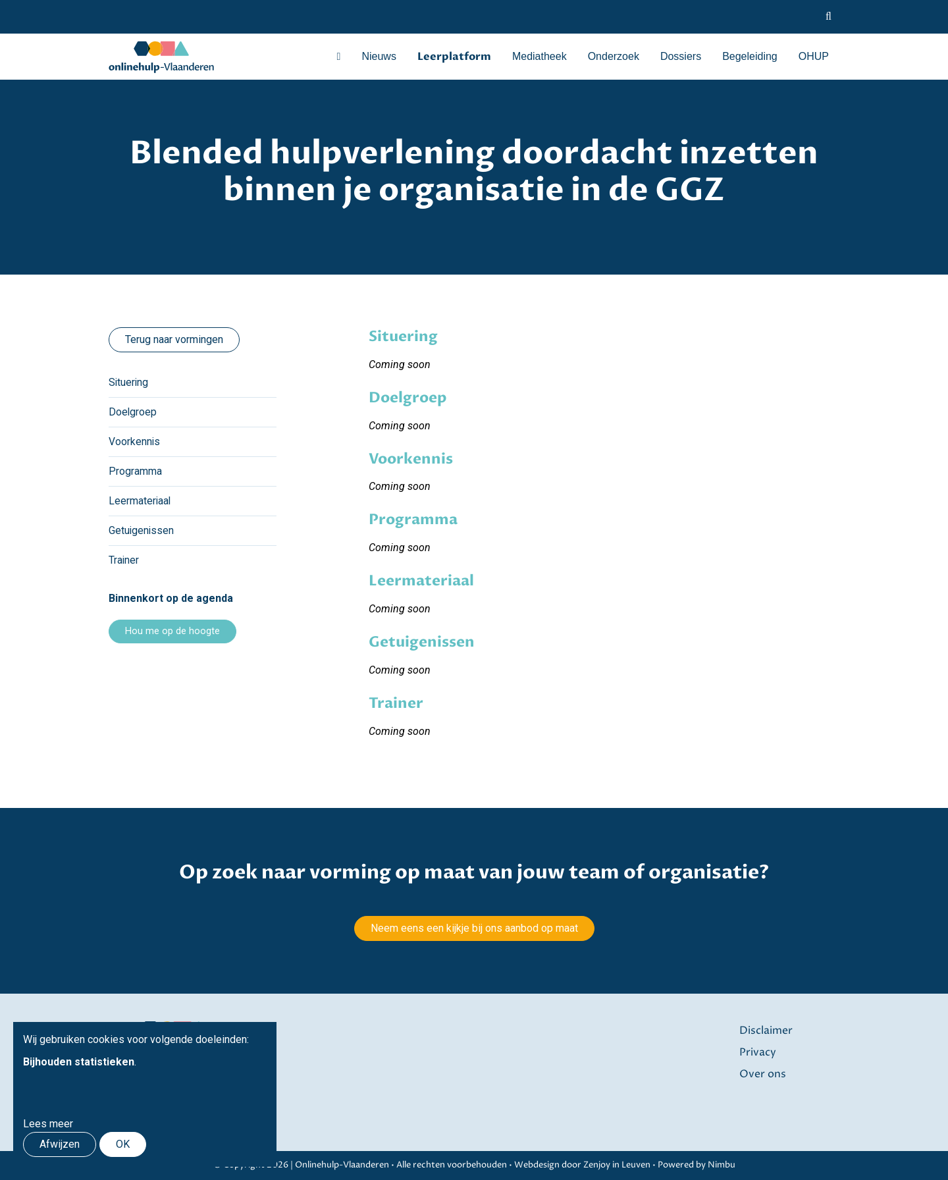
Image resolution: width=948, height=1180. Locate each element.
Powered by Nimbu (696, 1165)
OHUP (814, 56)
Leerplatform (454, 56)
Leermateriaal (140, 501)
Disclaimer (766, 1030)
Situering (129, 382)
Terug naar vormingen (174, 339)
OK (123, 1144)
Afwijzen (60, 1144)
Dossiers (680, 56)
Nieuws (378, 56)
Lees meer (48, 1123)
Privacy (757, 1051)
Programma (135, 471)
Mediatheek (539, 56)
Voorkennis (135, 441)
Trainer (124, 560)
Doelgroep (133, 412)
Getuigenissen (142, 530)
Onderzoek (613, 56)
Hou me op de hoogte (172, 631)
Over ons (762, 1072)
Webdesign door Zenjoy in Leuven (582, 1165)
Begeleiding (749, 56)
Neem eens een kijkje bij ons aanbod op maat (474, 928)
